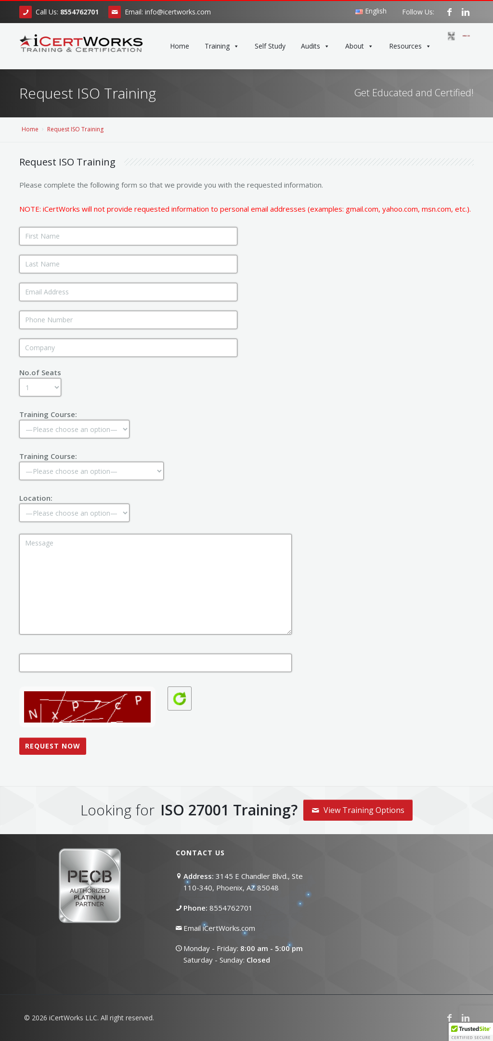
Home (179, 46)
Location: (74, 505)
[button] (471, 1032)
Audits (315, 46)
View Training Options (357, 810)
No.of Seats (40, 379)
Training (222, 46)
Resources (410, 46)
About (359, 46)
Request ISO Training (75, 129)
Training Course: (74, 421)
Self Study (270, 46)
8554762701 (231, 908)
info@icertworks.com (178, 11)
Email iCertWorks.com (219, 928)
